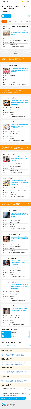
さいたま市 (12, 354)
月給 (27, 21)
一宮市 (21, 372)
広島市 (20, 380)
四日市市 (3, 372)
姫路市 (25, 362)
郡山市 (2, 381)
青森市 (7, 381)
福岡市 (11, 380)
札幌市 (2, 380)
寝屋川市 (21, 364)
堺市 (21, 362)
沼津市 (21, 371)
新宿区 (7, 354)
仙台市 (7, 380)
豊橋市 (12, 372)
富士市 (17, 371)
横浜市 (2, 354)
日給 (21, 21)
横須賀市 (18, 355)
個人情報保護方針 (13, 404)
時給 (15, 21)
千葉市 (26, 354)
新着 (10, 21)
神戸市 (11, 362)
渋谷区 (21, 354)
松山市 (16, 380)
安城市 (17, 372)
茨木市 (2, 364)
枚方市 (16, 364)
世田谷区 (8, 355)
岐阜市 (26, 371)
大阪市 (2, 362)
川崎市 (2, 355)
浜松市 (8, 371)
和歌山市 (17, 362)
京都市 (7, 362)
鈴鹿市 (8, 372)
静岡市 (12, 371)
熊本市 (21, 381)
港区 (18, 354)
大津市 (11, 364)
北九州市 (17, 381)
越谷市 (22, 355)
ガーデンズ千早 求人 (6, 346)
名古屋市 (3, 371)
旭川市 (25, 380)
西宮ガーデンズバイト (19, 346)
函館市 (11, 381)
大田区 (12, 355)
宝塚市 (7, 364)
